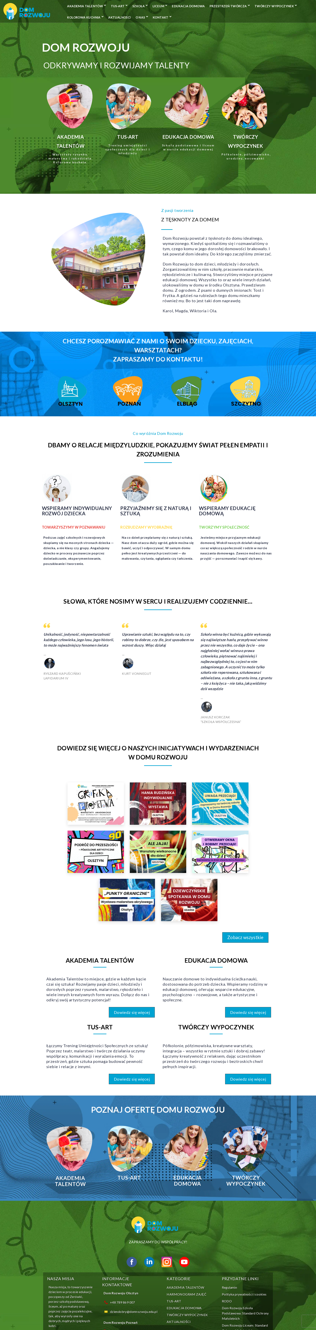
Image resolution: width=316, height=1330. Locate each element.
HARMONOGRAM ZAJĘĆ (185, 1212)
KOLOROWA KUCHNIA (202, 17)
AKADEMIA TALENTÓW (112, 6)
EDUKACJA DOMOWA (215, 6)
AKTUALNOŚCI (238, 17)
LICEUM (185, 6)
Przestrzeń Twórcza (112, 17)
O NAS (259, 17)
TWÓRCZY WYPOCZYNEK (158, 17)
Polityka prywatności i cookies (242, 1212)
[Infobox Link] (61, 141)
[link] (63, 776)
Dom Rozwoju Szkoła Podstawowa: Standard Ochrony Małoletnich (243, 1231)
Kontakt (102, 28)
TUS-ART (144, 6)
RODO (225, 1219)
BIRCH (163, 1317)
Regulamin (228, 1206)
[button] (258, 862)
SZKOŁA (165, 6)
